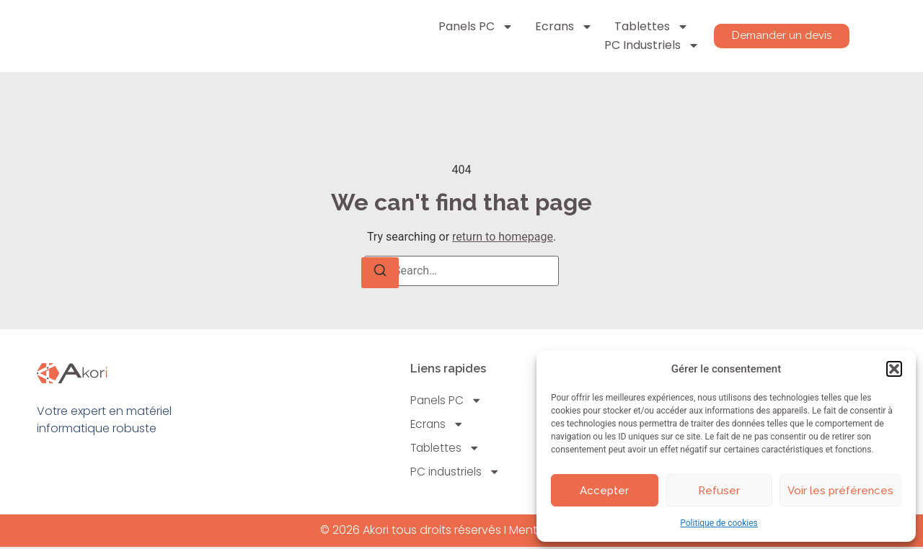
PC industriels (648, 45)
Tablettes (648, 26)
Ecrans (560, 26)
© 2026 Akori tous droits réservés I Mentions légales (462, 533)
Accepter (604, 490)
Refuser (719, 490)
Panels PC (472, 26)
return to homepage (502, 237)
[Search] (380, 272)
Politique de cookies (718, 523)
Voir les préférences (840, 490)
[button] (894, 369)
